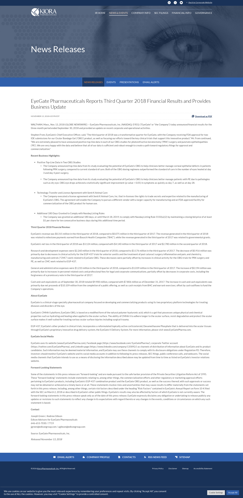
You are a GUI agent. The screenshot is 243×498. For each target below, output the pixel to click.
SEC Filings (161, 12)
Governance (203, 12)
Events (111, 82)
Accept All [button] (232, 492)
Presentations (129, 82)
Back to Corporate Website (200, 3)
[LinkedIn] (169, 2)
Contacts (127, 479)
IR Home (100, 12)
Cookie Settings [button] (216, 492)
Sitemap (182, 479)
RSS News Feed (155, 479)
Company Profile (96, 479)
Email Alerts (151, 82)
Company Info (140, 12)
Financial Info (181, 12)
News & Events (118, 12)
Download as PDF (202, 116)
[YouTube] (181, 2)
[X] (175, 2)
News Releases (93, 82)
